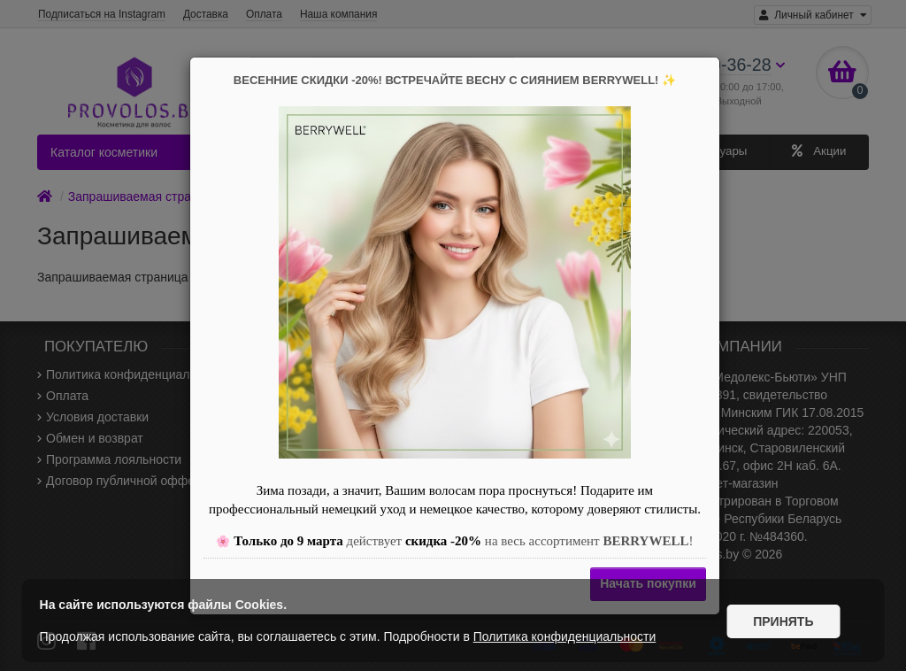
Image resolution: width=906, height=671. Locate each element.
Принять (783, 620)
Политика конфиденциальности (564, 636)
